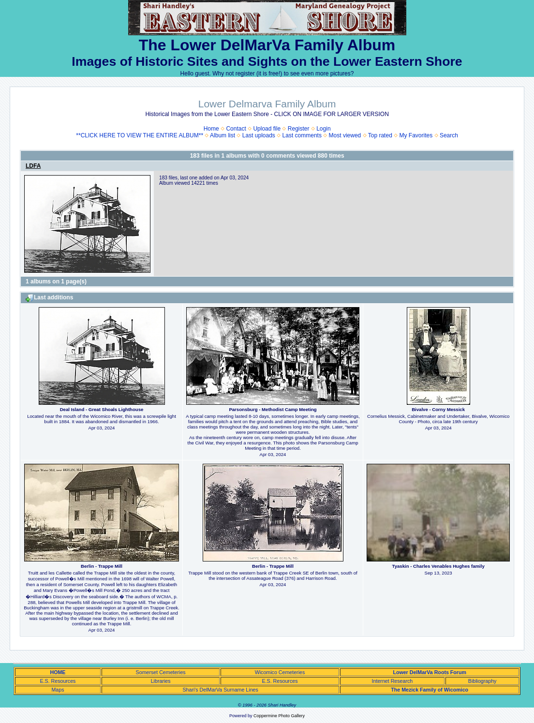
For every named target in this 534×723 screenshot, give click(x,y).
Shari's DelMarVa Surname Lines (220, 690)
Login (323, 128)
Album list (222, 135)
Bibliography (482, 681)
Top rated (380, 135)
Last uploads (258, 135)
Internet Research (392, 681)
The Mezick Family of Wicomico (429, 690)
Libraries (161, 681)
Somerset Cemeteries (161, 672)
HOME (57, 672)
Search (449, 135)
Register (299, 128)
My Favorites (416, 135)
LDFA (33, 165)
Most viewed (345, 135)
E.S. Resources (57, 681)
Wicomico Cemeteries (280, 672)
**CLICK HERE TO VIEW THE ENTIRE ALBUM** (139, 135)
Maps (57, 690)
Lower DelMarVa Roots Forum (429, 672)
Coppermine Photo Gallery (279, 715)
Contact (236, 128)
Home (211, 128)
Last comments (302, 135)
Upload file (267, 128)
